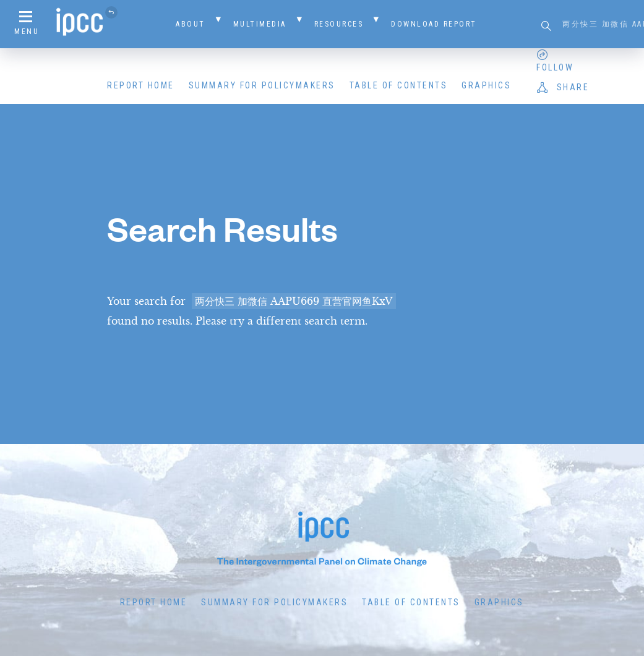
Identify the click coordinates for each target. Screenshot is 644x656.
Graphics (486, 85)
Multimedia (259, 24)
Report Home (140, 85)
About (190, 24)
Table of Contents (399, 85)
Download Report (434, 24)
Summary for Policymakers (262, 85)
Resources (339, 24)
